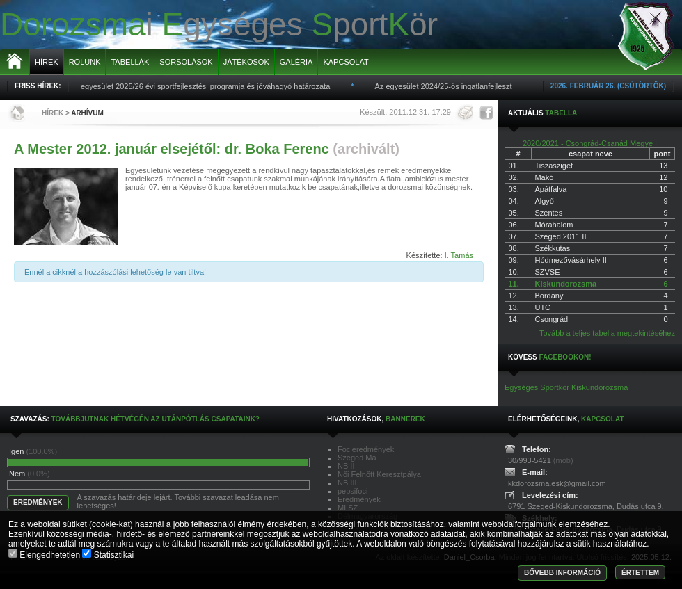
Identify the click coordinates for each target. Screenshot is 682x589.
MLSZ (348, 507)
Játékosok (246, 62)
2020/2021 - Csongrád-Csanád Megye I (590, 143)
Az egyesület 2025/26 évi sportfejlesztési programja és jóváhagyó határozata (204, 86)
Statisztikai (108, 555)
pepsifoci (352, 491)
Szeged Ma (357, 457)
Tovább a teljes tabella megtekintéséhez (607, 333)
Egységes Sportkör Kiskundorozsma (566, 387)
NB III (347, 482)
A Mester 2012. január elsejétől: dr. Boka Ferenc (171, 148)
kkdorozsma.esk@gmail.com (557, 483)
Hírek (46, 62)
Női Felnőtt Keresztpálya (379, 474)
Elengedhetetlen (45, 555)
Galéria (296, 62)
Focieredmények (366, 449)
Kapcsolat (345, 62)
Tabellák (130, 62)
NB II (346, 466)
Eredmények (359, 499)
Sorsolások (185, 62)
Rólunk (85, 62)
